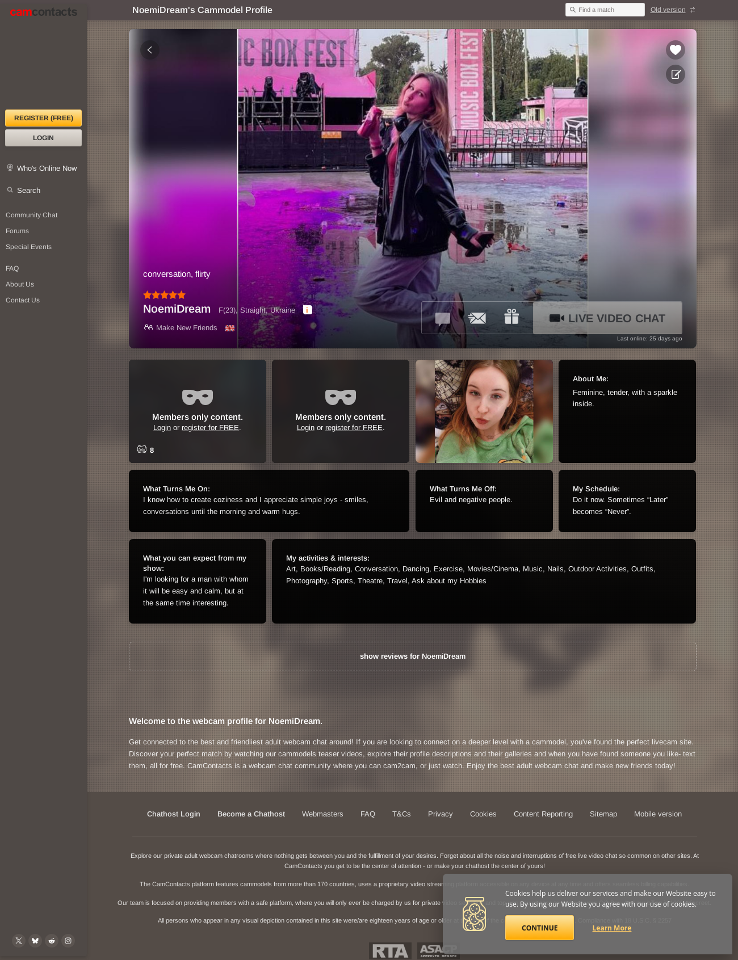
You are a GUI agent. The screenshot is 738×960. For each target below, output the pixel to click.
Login (43, 138)
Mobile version (658, 814)
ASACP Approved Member (438, 950)
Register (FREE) (43, 118)
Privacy (440, 814)
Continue (539, 928)
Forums (17, 231)
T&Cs (401, 814)
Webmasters (322, 814)
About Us (20, 284)
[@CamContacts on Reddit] (51, 941)
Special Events (29, 247)
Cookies (483, 814)
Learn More (612, 928)
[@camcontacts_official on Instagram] (68, 941)
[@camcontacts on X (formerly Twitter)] (19, 941)
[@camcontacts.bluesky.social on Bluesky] (35, 941)
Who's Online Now (47, 168)
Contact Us (23, 300)
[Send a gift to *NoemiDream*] (511, 318)
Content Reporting (543, 814)
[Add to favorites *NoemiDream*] (675, 50)
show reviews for (413, 656)
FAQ (12, 268)
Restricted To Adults (390, 950)
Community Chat (31, 215)
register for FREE (210, 427)
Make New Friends (180, 327)
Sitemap (603, 814)
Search (28, 190)
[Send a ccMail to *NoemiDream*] (477, 318)
